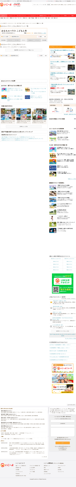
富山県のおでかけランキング (7, 138)
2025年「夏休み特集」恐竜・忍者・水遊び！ (9, 433)
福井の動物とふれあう (20, 415)
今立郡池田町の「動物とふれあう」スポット (60, 347)
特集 (73, 15)
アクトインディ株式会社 (58, 463)
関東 (11, 18)
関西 (36, 18)
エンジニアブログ (47, 473)
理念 (45, 467)
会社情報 (59, 469)
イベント (11, 15)
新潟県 (57, 334)
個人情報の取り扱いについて (62, 437)
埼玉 (21, 18)
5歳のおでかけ (69, 264)
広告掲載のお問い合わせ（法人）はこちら (63, 439)
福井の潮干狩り (29, 427)
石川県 (65, 334)
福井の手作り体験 (11, 415)
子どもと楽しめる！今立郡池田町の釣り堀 (59, 356)
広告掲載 (17, 469)
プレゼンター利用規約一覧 (35, 465)
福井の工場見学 (4, 415)
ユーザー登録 (3, 438)
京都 (40, 18)
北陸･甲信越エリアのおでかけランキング (10, 137)
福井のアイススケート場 (20, 427)
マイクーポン (50, 1)
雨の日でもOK (57, 4)
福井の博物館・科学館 (28, 423)
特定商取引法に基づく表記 (21, 475)
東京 (13, 18)
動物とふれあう (64, 4)
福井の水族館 (42, 423)
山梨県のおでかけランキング (7, 140)
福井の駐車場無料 (22, 419)
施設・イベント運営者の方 (21, 465)
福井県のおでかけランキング (35, 138)
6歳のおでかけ (56, 267)
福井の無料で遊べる (14, 419)
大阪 (38, 18)
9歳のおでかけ (69, 269)
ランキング (33, 15)
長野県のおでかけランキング (21, 140)
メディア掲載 (32, 471)
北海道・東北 (2, 18)
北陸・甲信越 (31, 18)
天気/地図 (44, 40)
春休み (52, 4)
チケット (10, 40)
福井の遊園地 (3, 412)
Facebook (17, 473)
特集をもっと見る (72, 178)
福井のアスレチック (30, 419)
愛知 (26, 18)
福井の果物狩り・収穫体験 (6, 428)
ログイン (73, 1)
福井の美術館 (36, 423)
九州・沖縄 (53, 18)
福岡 (57, 18)
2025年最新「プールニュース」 (26, 433)
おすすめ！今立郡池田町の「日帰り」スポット (60, 344)
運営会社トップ (47, 465)
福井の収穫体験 (28, 415)
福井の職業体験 (35, 415)
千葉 (18, 18)
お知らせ (31, 40)
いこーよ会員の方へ (63, 449)
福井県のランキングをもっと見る (62, 331)
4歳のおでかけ (56, 264)
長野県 (62, 335)
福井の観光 (40, 412)
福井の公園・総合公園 (39, 419)
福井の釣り (24, 412)
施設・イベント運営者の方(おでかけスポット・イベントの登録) (20, 438)
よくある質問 (32, 467)
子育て (65, 15)
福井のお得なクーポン (5, 419)
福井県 (69, 334)
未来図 (59, 467)
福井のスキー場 (12, 427)
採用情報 (45, 471)
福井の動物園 (9, 412)
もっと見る (44, 456)
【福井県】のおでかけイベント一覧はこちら (24, 50)
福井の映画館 (20, 423)
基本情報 (3, 40)
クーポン (17, 40)
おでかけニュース (55, 15)
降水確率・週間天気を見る (70, 114)
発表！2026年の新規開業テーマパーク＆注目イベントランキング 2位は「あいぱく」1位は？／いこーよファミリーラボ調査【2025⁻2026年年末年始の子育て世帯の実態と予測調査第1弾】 (26, 444)
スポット (3, 15)
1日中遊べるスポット (72, 4)
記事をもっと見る (24, 126)
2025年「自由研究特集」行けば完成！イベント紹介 (11, 434)
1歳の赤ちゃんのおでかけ (69, 258)
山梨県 (73, 334)
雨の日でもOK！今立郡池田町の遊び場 (58, 350)
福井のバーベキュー (17, 412)
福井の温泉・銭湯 (4, 427)
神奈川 (16, 18)
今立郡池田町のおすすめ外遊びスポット (59, 359)
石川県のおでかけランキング (21, 138)
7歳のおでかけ (69, 267)
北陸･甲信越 (52, 334)
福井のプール (34, 412)
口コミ (23, 40)
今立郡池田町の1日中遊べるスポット (58, 353)
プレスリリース (61, 471)
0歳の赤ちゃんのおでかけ (56, 258)
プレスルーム (32, 469)
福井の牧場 (29, 412)
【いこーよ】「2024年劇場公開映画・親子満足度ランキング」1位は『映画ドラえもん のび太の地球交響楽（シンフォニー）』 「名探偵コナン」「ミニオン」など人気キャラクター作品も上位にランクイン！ (26, 453)
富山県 (61, 334)
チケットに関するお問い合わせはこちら (62, 446)
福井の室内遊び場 (13, 423)
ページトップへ (71, 404)
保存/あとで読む (58, 1)
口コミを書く (5, 36)
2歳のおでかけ (56, 261)
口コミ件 (43, 33)
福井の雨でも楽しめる (5, 423)
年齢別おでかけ (42, 15)
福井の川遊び (3, 420)
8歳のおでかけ (56, 269)
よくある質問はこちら (62, 447)
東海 (24, 18)
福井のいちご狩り (36, 427)
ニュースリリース (19, 471)
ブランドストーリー (62, 465)
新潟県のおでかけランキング (27, 137)
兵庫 (43, 18)
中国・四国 (47, 18)
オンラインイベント (21, 15)
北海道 (7, 18)
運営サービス (46, 469)
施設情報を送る (15, 36)
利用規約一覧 (18, 467)
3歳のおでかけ (69, 261)
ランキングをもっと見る (70, 338)
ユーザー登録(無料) (67, 1)
